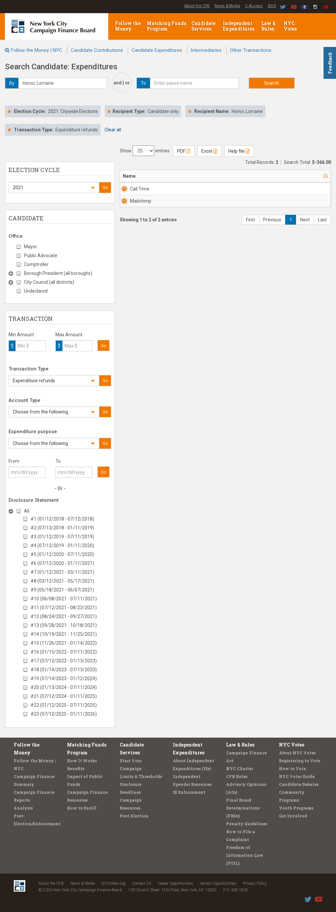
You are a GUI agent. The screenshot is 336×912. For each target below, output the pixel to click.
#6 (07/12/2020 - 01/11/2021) (62, 563)
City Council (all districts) (49, 282)
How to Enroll (81, 808)
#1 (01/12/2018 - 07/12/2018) (62, 519)
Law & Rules (268, 26)
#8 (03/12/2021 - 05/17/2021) (62, 581)
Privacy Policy (255, 883)
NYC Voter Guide (297, 776)
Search (271, 83)
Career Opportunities (175, 883)
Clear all (113, 129)
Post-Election (134, 815)
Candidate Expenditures (157, 50)
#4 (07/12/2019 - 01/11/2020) (62, 545)
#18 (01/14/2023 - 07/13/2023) (64, 669)
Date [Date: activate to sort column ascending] (275, 176)
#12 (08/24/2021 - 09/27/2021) (64, 616)
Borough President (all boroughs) (58, 273)
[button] (54, 187)
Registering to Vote (299, 760)
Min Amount (21, 334)
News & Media (227, 6)
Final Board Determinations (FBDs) (243, 807)
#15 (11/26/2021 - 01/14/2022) (64, 643)
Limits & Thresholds (141, 776)
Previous (272, 232)
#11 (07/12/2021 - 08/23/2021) (64, 607)
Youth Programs (296, 808)
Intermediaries (206, 50)
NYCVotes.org (113, 883)
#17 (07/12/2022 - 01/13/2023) (64, 660)
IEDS (272, 6)
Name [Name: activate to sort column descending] (129, 176)
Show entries (145, 150)
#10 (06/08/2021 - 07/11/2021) (64, 598)
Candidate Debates (299, 784)
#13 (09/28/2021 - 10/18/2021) (64, 625)
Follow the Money (127, 26)
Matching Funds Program (166, 26)
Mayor (30, 246)
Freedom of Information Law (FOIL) (244, 855)
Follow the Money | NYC (36, 50)
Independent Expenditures (239, 26)
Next (305, 232)
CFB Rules (236, 776)
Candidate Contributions (97, 50)
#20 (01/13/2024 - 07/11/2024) (64, 687)
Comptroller (36, 264)
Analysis (23, 808)
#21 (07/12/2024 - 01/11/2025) (64, 696)
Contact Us (141, 883)
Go (105, 187)
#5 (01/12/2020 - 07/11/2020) (62, 554)
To (58, 461)
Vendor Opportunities (218, 883)
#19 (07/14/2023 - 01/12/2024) (64, 678)
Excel (209, 151)
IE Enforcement (189, 792)
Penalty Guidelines (246, 823)
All (26, 511)
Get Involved (293, 815)
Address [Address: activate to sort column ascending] (167, 176)
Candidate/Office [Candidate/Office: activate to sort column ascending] (223, 176)
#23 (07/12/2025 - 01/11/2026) (64, 714)
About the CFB (197, 6)
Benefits (75, 768)
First (250, 232)
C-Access (254, 6)
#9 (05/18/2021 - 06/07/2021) (62, 589)
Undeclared (36, 291)
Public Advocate (40, 255)
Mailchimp (140, 207)
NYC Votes (291, 26)
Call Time (139, 188)
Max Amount (68, 334)
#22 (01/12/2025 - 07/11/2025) (64, 705)
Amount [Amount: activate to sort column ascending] (312, 176)
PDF (183, 151)
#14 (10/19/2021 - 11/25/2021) (64, 634)
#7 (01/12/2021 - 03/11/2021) (62, 572)
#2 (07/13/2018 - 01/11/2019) (62, 527)
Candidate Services (203, 26)
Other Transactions (250, 50)
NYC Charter (239, 768)
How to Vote (292, 768)
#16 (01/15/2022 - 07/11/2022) (64, 652)
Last (322, 232)
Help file (239, 151)
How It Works (82, 760)
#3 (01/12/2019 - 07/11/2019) (62, 536)
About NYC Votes (297, 752)
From (14, 461)
